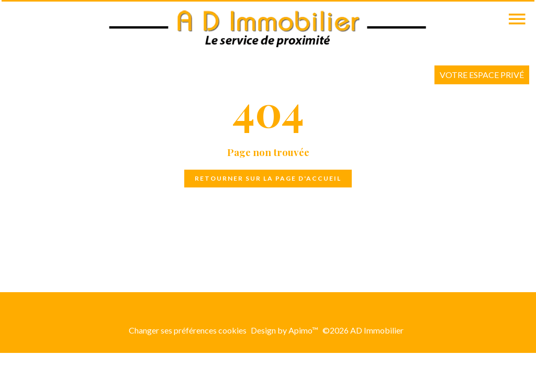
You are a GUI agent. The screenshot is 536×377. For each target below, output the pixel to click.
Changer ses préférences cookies (188, 330)
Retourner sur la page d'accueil (268, 178)
